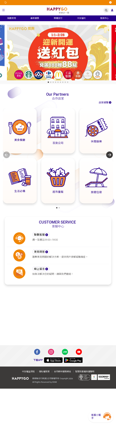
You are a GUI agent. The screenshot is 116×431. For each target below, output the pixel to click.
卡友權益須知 (28, 371)
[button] (3, 10)
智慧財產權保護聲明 (84, 371)
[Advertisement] (58, 317)
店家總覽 (103, 102)
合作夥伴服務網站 (62, 371)
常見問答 (39, 251)
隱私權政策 (44, 371)
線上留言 (39, 268)
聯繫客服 (39, 234)
